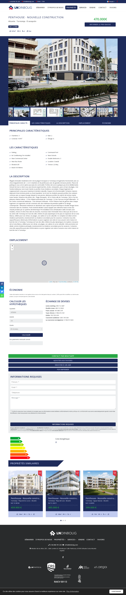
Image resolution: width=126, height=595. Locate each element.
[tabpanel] (25, 494)
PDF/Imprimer (63, 369)
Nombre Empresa (20, 7)
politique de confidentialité (80, 411)
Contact (103, 7)
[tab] (19, 123)
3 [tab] (65, 520)
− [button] (12, 249)
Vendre (92, 7)
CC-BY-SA (75, 281)
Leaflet (50, 281)
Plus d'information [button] (72, 591)
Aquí (99, 430)
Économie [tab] (106, 123)
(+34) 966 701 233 (14, 1)
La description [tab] (62, 123)
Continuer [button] (116, 591)
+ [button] (12, 246)
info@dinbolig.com (28, 1)
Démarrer (40, 7)
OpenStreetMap (63, 281)
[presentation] (22, 417)
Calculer (26, 335)
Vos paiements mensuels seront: (20, 339)
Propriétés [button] (71, 7)
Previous (10, 73)
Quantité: (12, 309)
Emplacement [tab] (85, 123)
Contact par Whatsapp (63, 356)
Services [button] (82, 7)
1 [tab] (61, 520)
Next (115, 73)
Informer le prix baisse (100, 24)
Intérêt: (12, 317)
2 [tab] (63, 520)
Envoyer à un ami (63, 365)
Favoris (113, 7)
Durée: (12, 325)
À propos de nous (55, 7)
